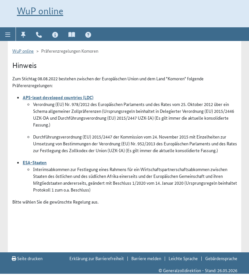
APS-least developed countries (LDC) (58, 97)
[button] (8, 34)
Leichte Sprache (183, 258)
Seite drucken (27, 258)
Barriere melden (146, 258)
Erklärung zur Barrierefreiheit (96, 258)
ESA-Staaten (35, 162)
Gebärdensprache (221, 258)
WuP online (40, 11)
